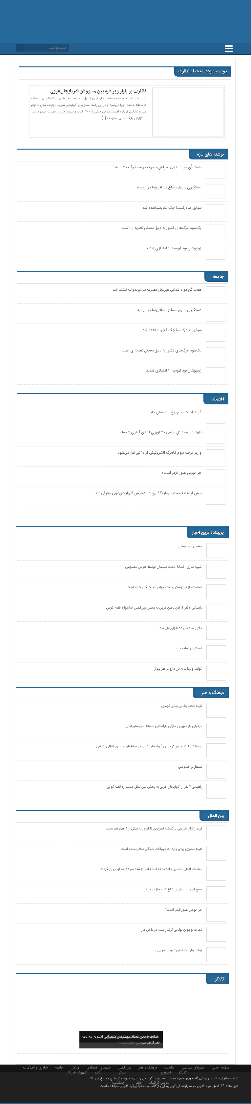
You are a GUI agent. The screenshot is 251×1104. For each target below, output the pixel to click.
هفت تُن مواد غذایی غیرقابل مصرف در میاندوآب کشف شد (157, 167)
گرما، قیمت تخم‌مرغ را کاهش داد (175, 412)
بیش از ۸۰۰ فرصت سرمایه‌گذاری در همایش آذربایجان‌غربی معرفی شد (148, 493)
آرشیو (98, 1072)
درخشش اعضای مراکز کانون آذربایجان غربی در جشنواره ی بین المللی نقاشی (149, 747)
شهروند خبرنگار (76, 1072)
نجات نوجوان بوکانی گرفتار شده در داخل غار (171, 930)
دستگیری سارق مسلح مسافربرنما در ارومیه (169, 187)
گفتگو (182, 1072)
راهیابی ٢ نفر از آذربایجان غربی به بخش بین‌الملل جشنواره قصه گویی (154, 608)
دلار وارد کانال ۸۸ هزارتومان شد (180, 628)
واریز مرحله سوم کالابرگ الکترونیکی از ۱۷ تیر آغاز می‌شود (159, 452)
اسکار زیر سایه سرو (189, 649)
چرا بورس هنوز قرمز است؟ (181, 472)
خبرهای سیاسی (193, 1067)
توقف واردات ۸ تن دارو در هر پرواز (178, 669)
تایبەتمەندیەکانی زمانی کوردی (181, 706)
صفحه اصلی (220, 1067)
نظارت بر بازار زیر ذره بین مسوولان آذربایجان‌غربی (98, 91)
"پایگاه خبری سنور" (190, 1078)
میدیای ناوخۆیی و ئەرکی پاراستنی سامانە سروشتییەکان (164, 726)
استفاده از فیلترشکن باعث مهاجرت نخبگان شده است (164, 587)
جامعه (59, 1067)
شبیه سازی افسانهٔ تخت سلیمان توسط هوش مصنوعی (163, 567)
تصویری (165, 1072)
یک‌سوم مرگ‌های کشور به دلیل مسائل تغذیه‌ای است (161, 228)
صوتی (122, 1072)
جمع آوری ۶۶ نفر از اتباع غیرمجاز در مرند (173, 890)
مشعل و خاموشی (190, 546)
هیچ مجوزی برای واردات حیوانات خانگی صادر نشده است (161, 849)
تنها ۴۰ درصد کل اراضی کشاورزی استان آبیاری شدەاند (160, 432)
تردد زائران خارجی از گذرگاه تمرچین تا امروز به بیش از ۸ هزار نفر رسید (154, 829)
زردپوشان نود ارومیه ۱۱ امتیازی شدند (173, 248)
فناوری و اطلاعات (35, 1067)
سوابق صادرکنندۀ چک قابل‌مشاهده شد (171, 207)
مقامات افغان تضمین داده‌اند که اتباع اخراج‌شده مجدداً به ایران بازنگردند (151, 869)
